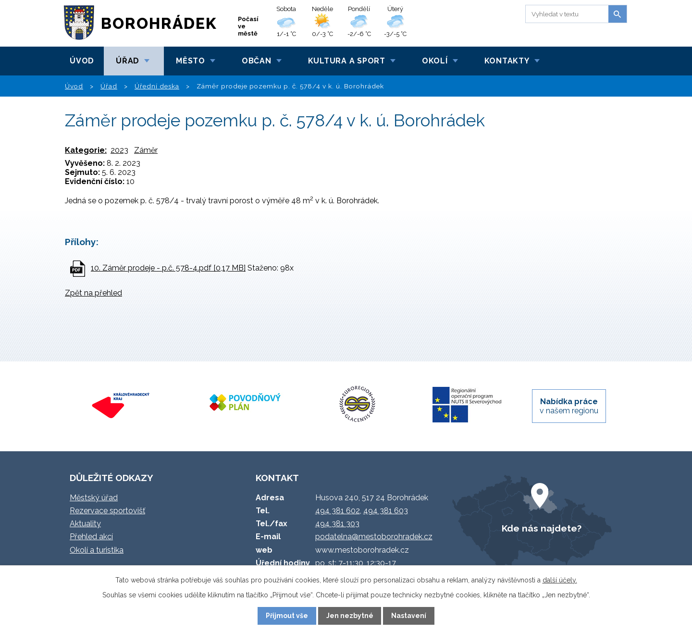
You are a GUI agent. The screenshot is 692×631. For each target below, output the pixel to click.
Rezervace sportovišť (107, 510)
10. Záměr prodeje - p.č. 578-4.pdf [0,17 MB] (168, 267)
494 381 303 (337, 523)
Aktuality (85, 523)
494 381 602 (337, 510)
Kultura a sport (346, 60)
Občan (257, 60)
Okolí (435, 60)
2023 (119, 150)
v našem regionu (569, 406)
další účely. (560, 580)
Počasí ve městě (248, 26)
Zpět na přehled (93, 292)
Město (190, 60)
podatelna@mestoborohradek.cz (373, 536)
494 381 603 (385, 510)
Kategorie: (86, 150)
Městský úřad (94, 497)
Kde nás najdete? (541, 528)
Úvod (82, 60)
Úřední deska (157, 86)
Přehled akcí (91, 536)
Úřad (127, 60)
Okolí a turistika (97, 550)
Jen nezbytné (349, 615)
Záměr (146, 150)
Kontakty (507, 60)
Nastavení (408, 615)
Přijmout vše (287, 615)
